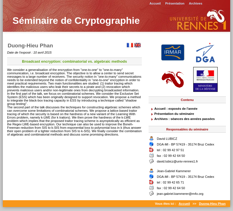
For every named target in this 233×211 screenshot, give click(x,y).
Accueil (155, 3)
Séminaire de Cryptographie (76, 20)
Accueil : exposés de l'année (175, 108)
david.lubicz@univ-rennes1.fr (177, 161)
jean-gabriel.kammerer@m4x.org (180, 193)
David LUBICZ (167, 138)
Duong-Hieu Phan (212, 203)
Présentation (174, 3)
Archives (195, 3)
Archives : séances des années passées (184, 119)
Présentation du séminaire (174, 113)
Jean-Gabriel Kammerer (174, 171)
